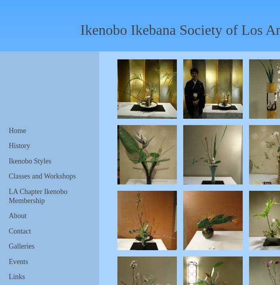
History (19, 146)
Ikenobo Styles (30, 161)
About (18, 216)
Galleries (22, 246)
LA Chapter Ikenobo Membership (38, 196)
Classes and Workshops (42, 176)
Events (18, 262)
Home (17, 131)
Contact (20, 231)
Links (17, 277)
